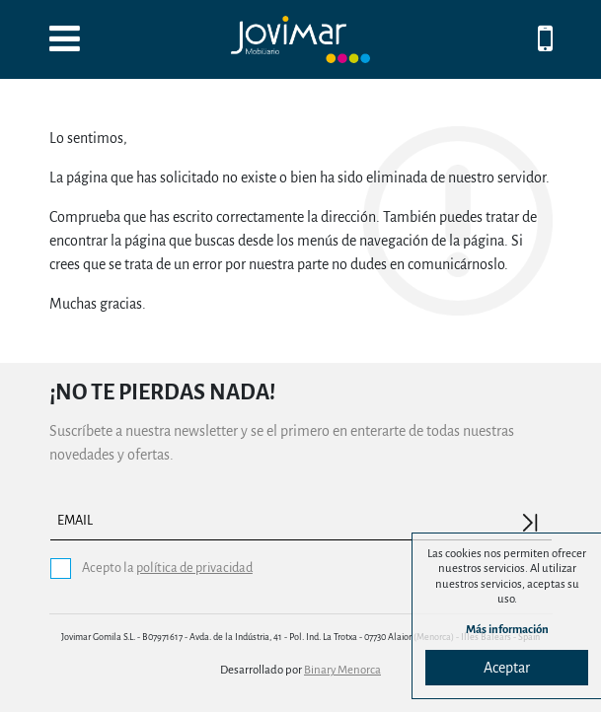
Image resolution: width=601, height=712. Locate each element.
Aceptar (507, 668)
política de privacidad (194, 567)
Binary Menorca (342, 670)
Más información (507, 629)
